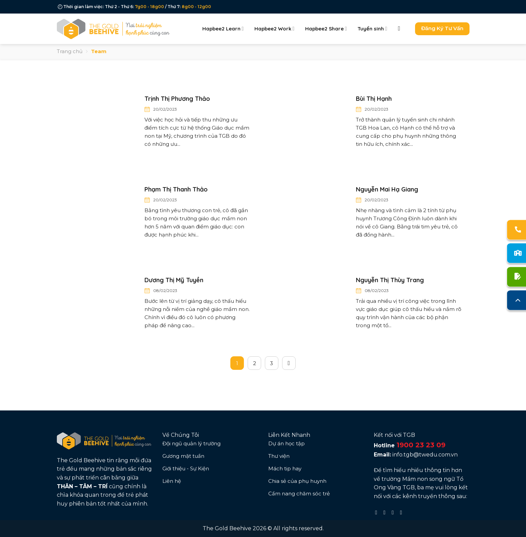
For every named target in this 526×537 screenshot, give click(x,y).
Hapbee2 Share (326, 28)
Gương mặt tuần (183, 456)
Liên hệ (171, 481)
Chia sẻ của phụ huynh (297, 481)
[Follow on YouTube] (402, 512)
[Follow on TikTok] (394, 512)
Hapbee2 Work (274, 28)
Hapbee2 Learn (223, 28)
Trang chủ (70, 51)
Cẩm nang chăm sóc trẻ (299, 493)
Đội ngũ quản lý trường (191, 443)
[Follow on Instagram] (386, 512)
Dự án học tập (286, 443)
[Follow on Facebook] (378, 512)
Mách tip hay (284, 468)
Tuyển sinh (372, 28)
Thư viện (279, 456)
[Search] (401, 29)
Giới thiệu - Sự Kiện (185, 468)
